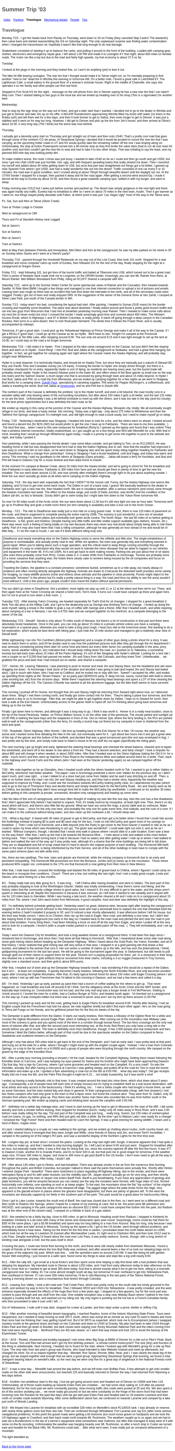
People (74, 20)
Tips (84, 20)
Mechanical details (55, 20)
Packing (18, 20)
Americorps (67, 386)
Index (7, 20)
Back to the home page (16, 1446)
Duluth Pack (49, 382)
